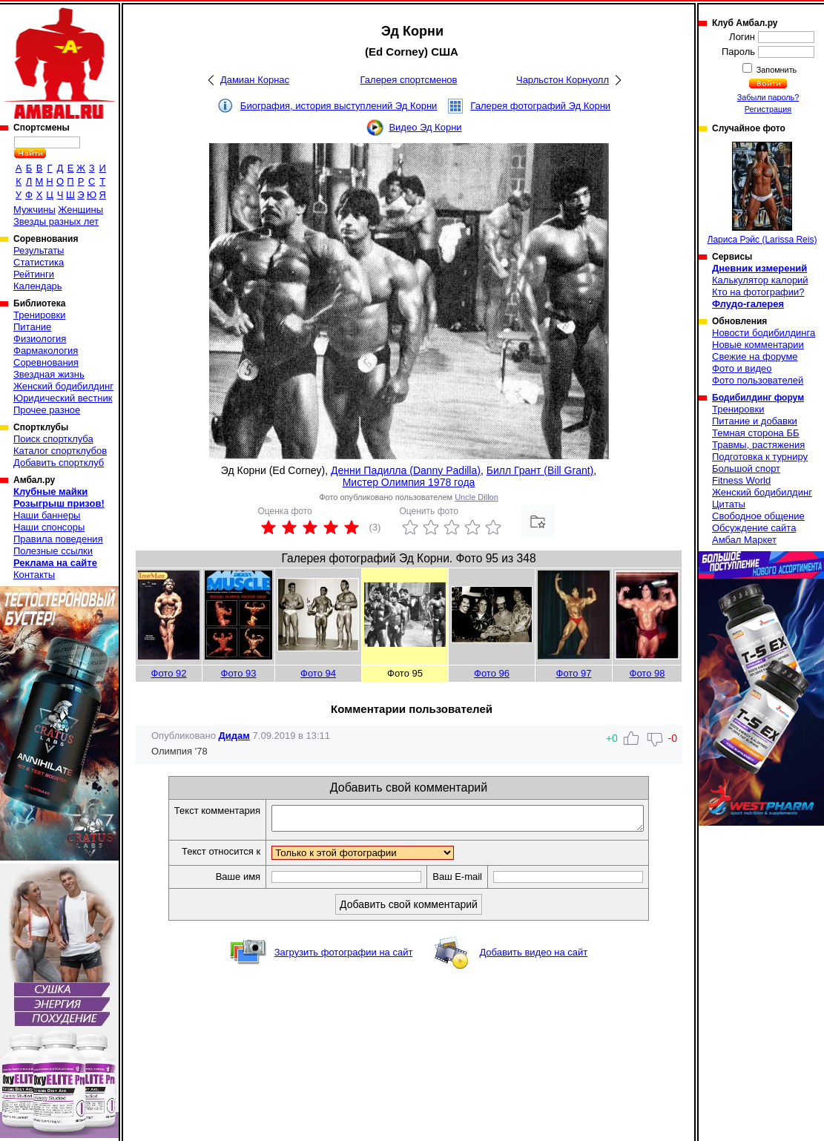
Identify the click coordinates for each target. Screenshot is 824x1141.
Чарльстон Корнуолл (562, 79)
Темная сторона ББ (756, 432)
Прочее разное (46, 409)
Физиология (39, 338)
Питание (32, 326)
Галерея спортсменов (409, 79)
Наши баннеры (46, 515)
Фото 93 (239, 673)
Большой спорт (746, 468)
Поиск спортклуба (53, 438)
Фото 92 (169, 673)
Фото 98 (647, 673)
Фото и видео (742, 368)
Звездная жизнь (49, 374)
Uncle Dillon (476, 497)
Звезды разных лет (56, 221)
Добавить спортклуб (58, 462)
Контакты (34, 574)
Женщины (80, 209)
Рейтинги (33, 274)
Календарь (37, 286)
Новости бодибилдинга (763, 332)
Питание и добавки (754, 421)
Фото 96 (492, 673)
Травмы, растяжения (758, 444)
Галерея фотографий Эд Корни (540, 105)
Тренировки (39, 314)
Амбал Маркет (744, 539)
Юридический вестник (62, 398)
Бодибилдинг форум (758, 397)
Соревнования (46, 362)
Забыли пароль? (768, 97)
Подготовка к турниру (760, 456)
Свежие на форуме (755, 356)
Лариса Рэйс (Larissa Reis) (762, 193)
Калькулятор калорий (760, 280)
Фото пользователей (757, 380)
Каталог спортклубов (60, 450)
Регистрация (768, 109)
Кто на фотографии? (758, 291)
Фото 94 (318, 673)
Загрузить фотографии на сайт (343, 956)
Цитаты (728, 504)
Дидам (234, 735)
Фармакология (45, 350)
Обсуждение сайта (754, 527)
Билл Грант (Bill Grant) (540, 470)
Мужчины (34, 209)
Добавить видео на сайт (533, 956)
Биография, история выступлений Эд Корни (339, 105)
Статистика (38, 262)
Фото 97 (574, 673)
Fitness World (741, 480)
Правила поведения (58, 539)
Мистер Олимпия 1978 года (409, 482)
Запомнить (775, 69)
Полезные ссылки (53, 550)
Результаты (38, 250)
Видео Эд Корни (425, 127)
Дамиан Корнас (254, 79)
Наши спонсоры (49, 527)
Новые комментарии (758, 344)
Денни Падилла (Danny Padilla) (406, 470)
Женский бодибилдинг (63, 386)
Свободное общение (758, 516)
